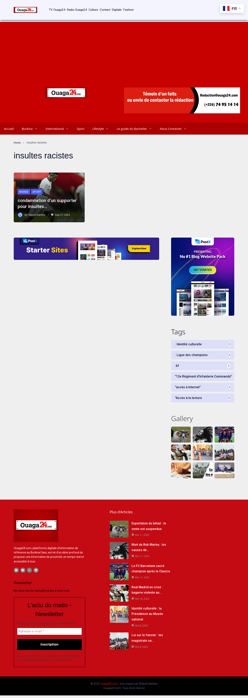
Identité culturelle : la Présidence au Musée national (147, 615)
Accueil (9, 123)
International (59, 123)
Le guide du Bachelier (136, 123)
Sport (80, 123)
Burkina (32, 123)
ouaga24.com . (110, 686)
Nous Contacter (175, 123)
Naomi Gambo (36, 208)
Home (17, 136)
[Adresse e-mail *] (49, 634)
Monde (24, 185)
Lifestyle (102, 123)
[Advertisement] (124, 44)
